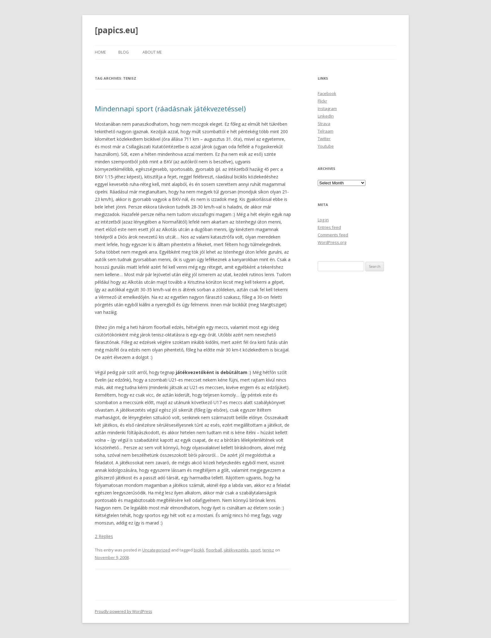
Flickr (322, 101)
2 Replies (104, 536)
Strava (324, 123)
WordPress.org (332, 242)
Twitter (324, 138)
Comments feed (333, 235)
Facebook (327, 93)
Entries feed (329, 227)
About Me (152, 52)
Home (100, 52)
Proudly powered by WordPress (123, 611)
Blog (123, 52)
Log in (323, 220)
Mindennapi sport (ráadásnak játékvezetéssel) (170, 108)
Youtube (326, 146)
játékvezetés (236, 550)
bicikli (199, 550)
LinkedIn (326, 116)
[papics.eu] (116, 30)
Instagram (327, 108)
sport (256, 550)
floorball (214, 550)
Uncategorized (156, 550)
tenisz (268, 550)
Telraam (325, 131)
